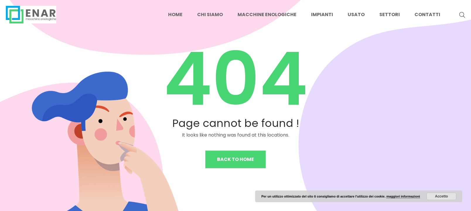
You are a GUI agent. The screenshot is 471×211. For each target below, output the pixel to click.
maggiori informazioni (403, 196)
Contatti (427, 14)
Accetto (441, 196)
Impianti (322, 14)
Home (175, 14)
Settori (389, 14)
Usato (356, 14)
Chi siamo (210, 14)
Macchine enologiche (267, 14)
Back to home (235, 159)
